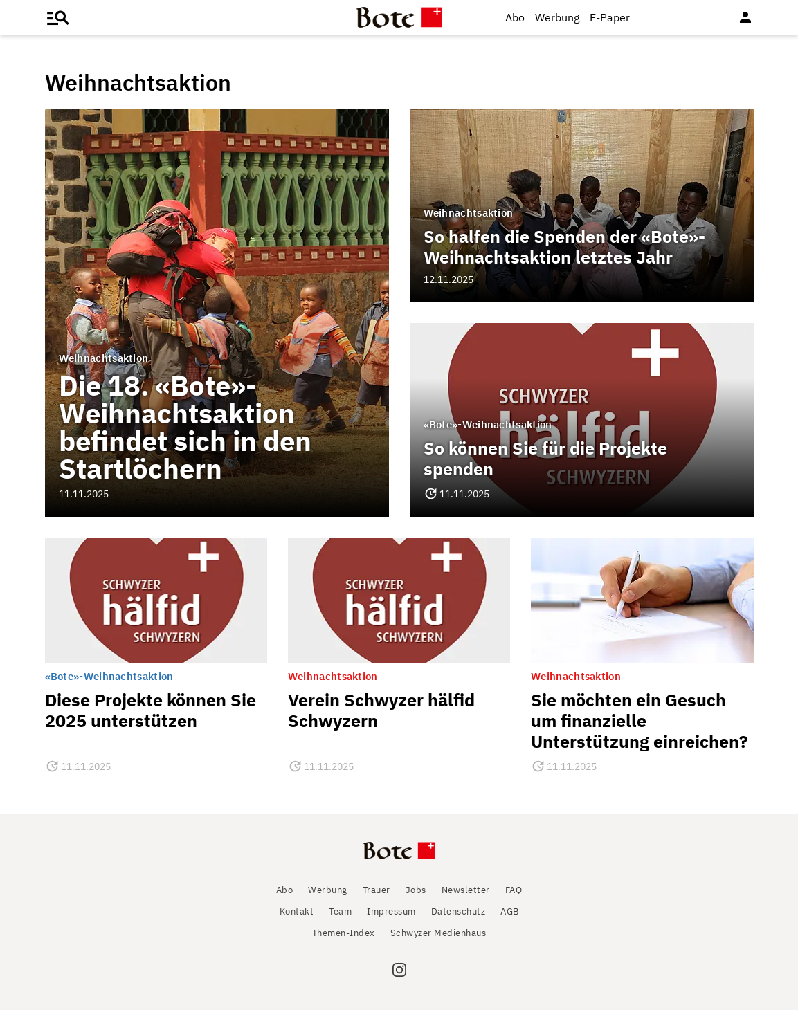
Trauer (376, 890)
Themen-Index (343, 933)
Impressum (391, 911)
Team (340, 911)
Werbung (557, 17)
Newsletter (466, 890)
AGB (509, 911)
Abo (515, 17)
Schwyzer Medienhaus (438, 933)
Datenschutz (458, 911)
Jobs (416, 890)
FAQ (514, 890)
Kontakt (297, 911)
